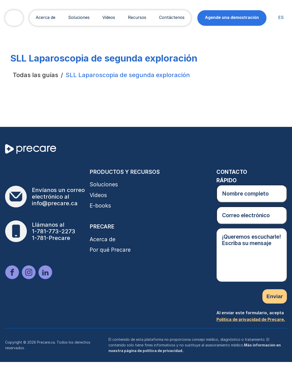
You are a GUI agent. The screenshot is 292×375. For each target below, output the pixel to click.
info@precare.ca (55, 203)
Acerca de (45, 17)
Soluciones (79, 17)
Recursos (137, 17)
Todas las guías (35, 75)
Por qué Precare (110, 250)
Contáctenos (172, 17)
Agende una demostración (232, 17)
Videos (108, 17)
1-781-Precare (51, 238)
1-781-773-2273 (53, 231)
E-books (100, 205)
